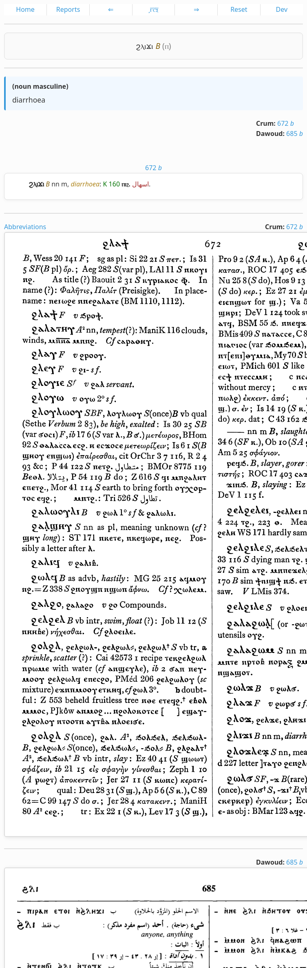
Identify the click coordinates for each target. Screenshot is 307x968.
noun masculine (40, 86)
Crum (265, 123)
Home (25, 9)
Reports (68, 9)
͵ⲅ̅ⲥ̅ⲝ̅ (153, 9)
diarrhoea (28, 100)
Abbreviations (25, 226)
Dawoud (269, 133)
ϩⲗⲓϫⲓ (144, 45)
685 (294, 133)
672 (285, 123)
